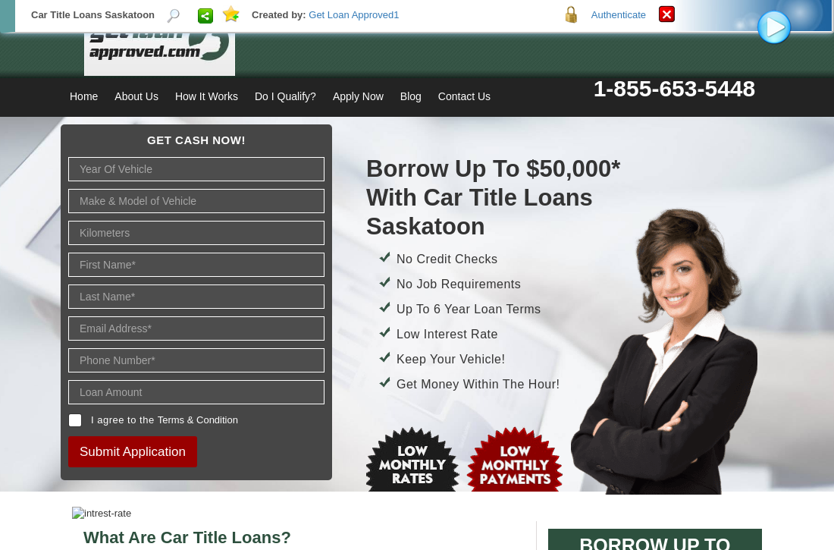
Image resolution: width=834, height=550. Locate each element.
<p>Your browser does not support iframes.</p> (417, 275)
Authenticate (618, 14)
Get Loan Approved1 (354, 14)
